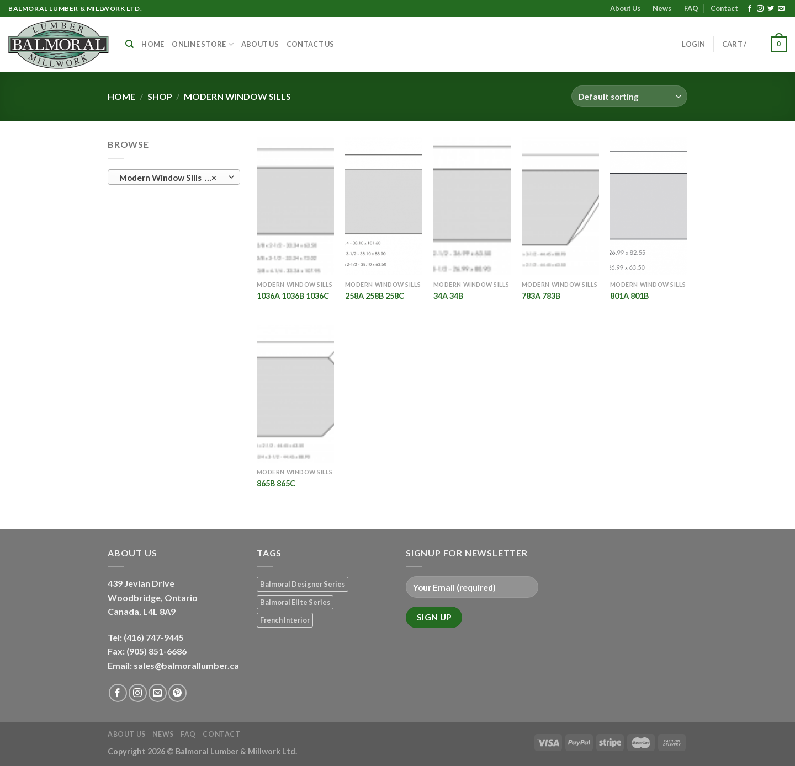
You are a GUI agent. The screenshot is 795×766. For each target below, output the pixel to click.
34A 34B (448, 296)
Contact (724, 8)
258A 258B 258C (374, 296)
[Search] (129, 44)
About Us (625, 8)
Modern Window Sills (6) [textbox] (168, 177)
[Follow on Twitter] (770, 9)
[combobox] (174, 177)
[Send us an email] (781, 9)
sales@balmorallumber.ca (186, 665)
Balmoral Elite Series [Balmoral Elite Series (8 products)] (295, 602)
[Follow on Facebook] (749, 9)
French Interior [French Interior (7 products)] (285, 619)
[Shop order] (629, 96)
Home (152, 44)
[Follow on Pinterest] (177, 693)
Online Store (203, 44)
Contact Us (311, 44)
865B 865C (276, 483)
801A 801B (629, 296)
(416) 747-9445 (155, 637)
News (662, 8)
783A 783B (541, 296)
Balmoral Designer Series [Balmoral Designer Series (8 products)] (302, 584)
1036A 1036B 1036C (293, 296)
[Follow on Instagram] (760, 9)
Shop (159, 96)
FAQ (691, 8)
